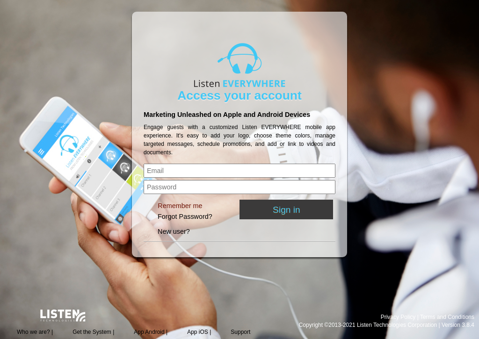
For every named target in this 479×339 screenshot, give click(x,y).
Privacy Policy (398, 317)
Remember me (180, 205)
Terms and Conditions (447, 317)
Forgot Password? (185, 216)
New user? (174, 231)
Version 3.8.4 (458, 325)
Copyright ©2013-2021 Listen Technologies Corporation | (370, 325)
